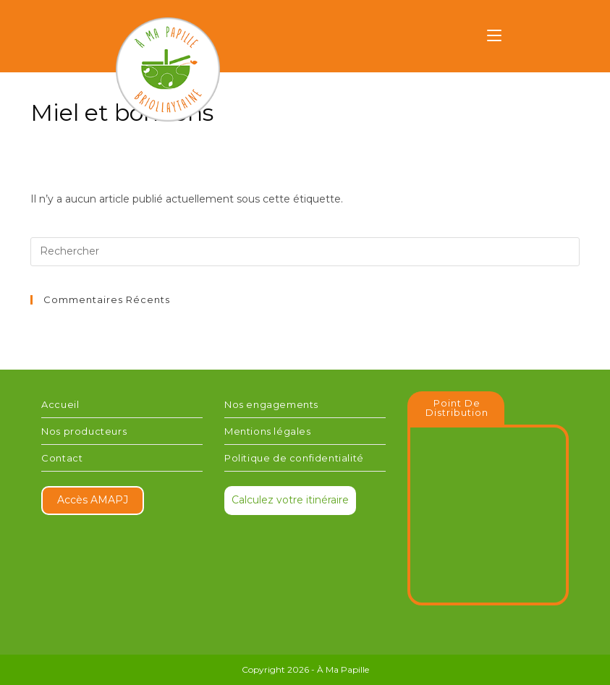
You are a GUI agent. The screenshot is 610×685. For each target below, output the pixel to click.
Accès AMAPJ (92, 499)
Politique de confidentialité (294, 458)
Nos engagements (271, 404)
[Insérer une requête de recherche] (305, 251)
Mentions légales (267, 431)
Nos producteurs (84, 431)
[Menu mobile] (494, 37)
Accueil (60, 404)
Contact (61, 458)
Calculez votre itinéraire (290, 499)
